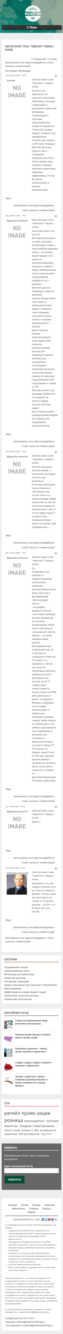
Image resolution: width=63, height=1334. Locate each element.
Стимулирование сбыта (17, 970)
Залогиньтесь (12, 62)
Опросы (46, 1208)
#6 (56, 868)
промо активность (23, 1130)
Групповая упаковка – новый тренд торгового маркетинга (31, 1050)
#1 (56, 76)
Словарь (33, 1208)
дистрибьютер (31, 1134)
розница (13, 1120)
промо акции (36, 1113)
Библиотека (18, 1208)
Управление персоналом (18, 999)
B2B (36, 1130)
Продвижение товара (16, 967)
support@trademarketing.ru (37, 1325)
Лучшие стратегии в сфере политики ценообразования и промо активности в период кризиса (31, 1081)
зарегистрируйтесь (35, 62)
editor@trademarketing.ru (38, 1312)
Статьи (24, 1205)
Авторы (36, 1205)
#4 (56, 553)
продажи (25, 1126)
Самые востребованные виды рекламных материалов (31, 1022)
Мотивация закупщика (16, 981)
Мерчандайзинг (13, 988)
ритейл (12, 1113)
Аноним (11, 80)
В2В (21, 1134)
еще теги (46, 1134)
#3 (56, 452)
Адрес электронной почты (19, 1166)
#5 (56, 807)
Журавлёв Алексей (17, 220)
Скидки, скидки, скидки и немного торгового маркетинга (33, 1064)
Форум (31, 1212)
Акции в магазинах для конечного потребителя (30, 985)
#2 (56, 216)
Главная (12, 1205)
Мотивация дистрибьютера (19, 974)
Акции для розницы (15, 978)
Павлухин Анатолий (17, 873)
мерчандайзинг (34, 1121)
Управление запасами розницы (21, 995)
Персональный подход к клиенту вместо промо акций (33, 1036)
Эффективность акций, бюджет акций (25, 992)
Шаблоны (49, 1205)
